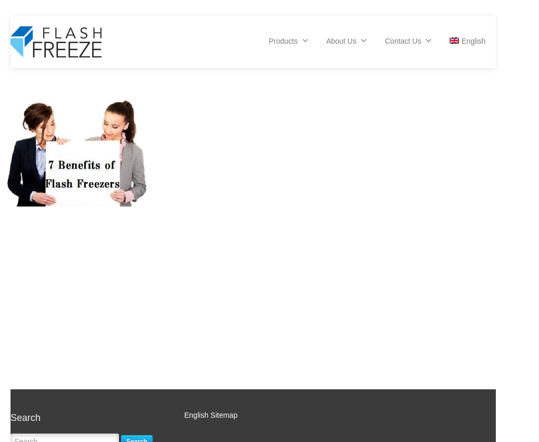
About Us (346, 40)
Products (288, 40)
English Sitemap (210, 415)
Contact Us (408, 40)
